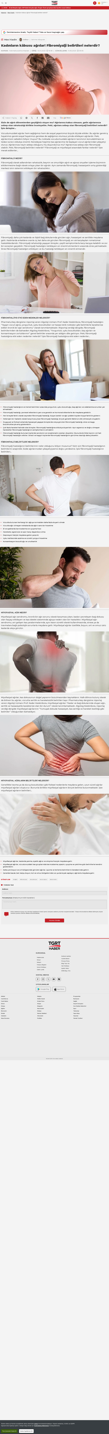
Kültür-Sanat (41, 999)
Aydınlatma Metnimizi (41, 1425)
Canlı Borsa (4, 999)
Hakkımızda (40, 957)
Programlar (76, 996)
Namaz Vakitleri (42, 1013)
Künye (39, 960)
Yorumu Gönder (54, 920)
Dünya (3, 1006)
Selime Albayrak (38, 40)
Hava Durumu (5, 1018)
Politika (39, 1018)
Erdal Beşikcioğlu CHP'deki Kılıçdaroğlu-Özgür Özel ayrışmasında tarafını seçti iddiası (40, 8)
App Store (59, 989)
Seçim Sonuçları (78, 1004)
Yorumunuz (18, 898)
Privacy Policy (65, 961)
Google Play (43, 989)
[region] (54, 1427)
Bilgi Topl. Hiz (65, 963)
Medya (39, 1011)
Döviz (3, 1004)
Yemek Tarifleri (77, 1018)
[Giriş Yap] (95, 3)
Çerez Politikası (41, 967)
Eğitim (3, 1008)
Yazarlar (75, 1016)
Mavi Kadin (11, 12)
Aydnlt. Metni (65, 968)
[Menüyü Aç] (6, 3)
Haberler (3, 12)
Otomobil (40, 1016)
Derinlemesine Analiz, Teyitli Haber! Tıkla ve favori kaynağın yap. (35, 32)
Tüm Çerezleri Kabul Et (9, 1431)
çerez (36, 1423)
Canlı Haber (4, 1001)
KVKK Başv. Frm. (66, 971)
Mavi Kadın (40, 1008)
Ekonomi (3, 1011)
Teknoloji (76, 1011)
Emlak (3, 1013)
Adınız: (5, 889)
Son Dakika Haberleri (79, 1006)
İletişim (39, 962)
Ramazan (76, 999)
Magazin (39, 1006)
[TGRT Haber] (54, 3)
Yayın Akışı (76, 1013)
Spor (74, 1008)
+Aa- (55, 118)
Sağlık (75, 1001)
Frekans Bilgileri (41, 965)
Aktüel (3, 996)
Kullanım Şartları (66, 956)
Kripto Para (40, 1001)
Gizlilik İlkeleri (65, 959)
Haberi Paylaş (9, 118)
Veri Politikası (65, 966)
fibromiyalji (20, 148)
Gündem (3, 1016)
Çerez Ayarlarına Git (26, 1431)
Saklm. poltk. (40, 969)
